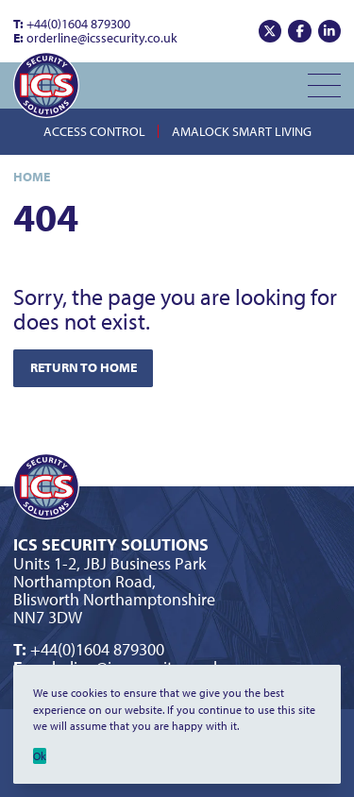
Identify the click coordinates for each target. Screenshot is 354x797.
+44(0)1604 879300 (71, 23)
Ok (39, 756)
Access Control (94, 131)
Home (31, 176)
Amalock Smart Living (242, 131)
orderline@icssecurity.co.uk (95, 37)
